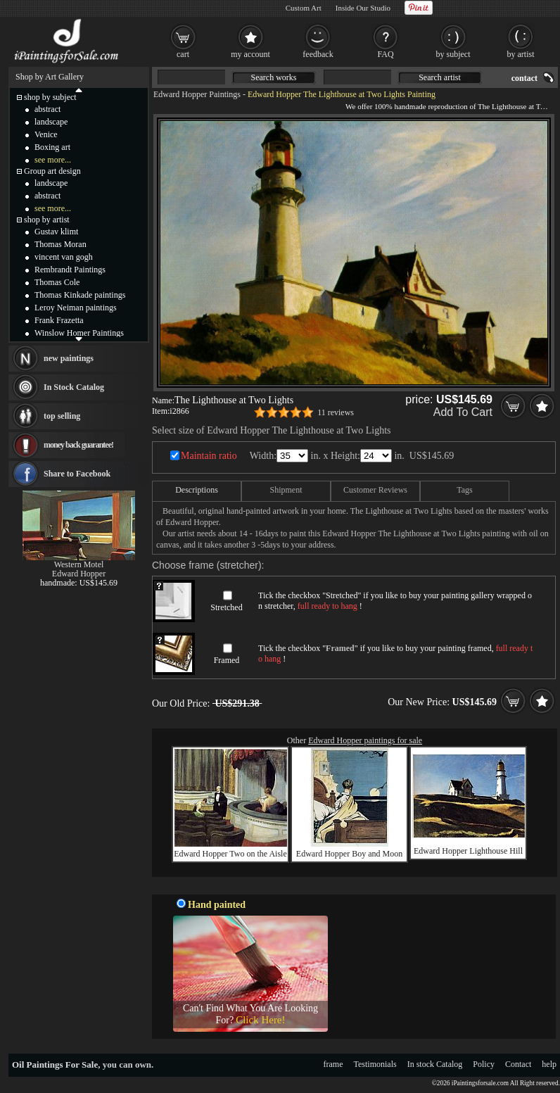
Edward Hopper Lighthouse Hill (468, 851)
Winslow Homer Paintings (79, 333)
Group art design (52, 171)
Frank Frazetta (59, 320)
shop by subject (50, 97)
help (549, 1064)
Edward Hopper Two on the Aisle (230, 854)
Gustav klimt (56, 231)
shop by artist (47, 220)
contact (524, 78)
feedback (318, 54)
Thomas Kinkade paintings (79, 295)
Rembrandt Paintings (70, 269)
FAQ (385, 54)
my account (250, 54)
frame (333, 1064)
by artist (521, 54)
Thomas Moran (60, 244)
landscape (51, 122)
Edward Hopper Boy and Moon (349, 854)
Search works (274, 77)
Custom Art (304, 8)
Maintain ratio (209, 455)
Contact (518, 1064)
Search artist (440, 77)
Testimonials (375, 1064)
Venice (46, 134)
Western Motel (79, 564)
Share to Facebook (77, 474)
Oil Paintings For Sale (55, 1064)
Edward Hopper (79, 574)
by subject (453, 54)
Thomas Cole (56, 282)
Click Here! (260, 1019)
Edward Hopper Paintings (197, 94)
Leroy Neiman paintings (75, 307)
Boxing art (52, 147)
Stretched (226, 607)
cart (183, 54)
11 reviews (335, 412)
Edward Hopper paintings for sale (365, 740)
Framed (227, 660)
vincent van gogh (63, 257)
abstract (47, 109)
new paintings (69, 358)
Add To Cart (462, 412)
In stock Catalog (435, 1064)
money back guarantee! (78, 445)
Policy (484, 1064)
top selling (62, 416)
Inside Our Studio (363, 8)
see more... (52, 160)
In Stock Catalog (74, 387)
